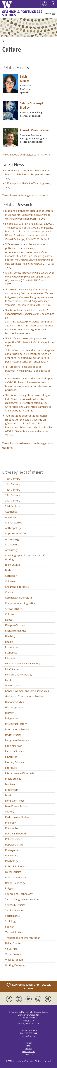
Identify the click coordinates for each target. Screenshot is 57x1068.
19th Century (12, 495)
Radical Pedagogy (15, 883)
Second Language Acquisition (22, 899)
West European (14, 959)
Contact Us (28, 1054)
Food (8, 680)
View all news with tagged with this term (25, 195)
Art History (11, 550)
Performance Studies (17, 817)
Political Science (14, 839)
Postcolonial (12, 855)
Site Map (28, 1048)
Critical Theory (13, 608)
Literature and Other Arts (19, 773)
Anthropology (13, 528)
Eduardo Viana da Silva (34, 130)
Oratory (9, 811)
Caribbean (11, 575)
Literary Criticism (14, 762)
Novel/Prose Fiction (16, 806)
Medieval (10, 784)
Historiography (14, 707)
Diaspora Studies (15, 625)
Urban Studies (13, 943)
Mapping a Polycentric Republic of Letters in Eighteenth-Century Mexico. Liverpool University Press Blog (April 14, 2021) (29, 214)
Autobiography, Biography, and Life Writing (25, 557)
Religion (9, 888)
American (10, 517)
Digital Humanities (15, 630)
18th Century (12, 489)
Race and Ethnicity (15, 877)
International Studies (17, 729)
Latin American (13, 745)
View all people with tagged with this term (26, 154)
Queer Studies (13, 872)
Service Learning (14, 910)
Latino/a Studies (14, 751)
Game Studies (13, 685)
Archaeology (12, 539)
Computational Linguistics (20, 603)
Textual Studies (14, 932)
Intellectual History (16, 723)
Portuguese (12, 850)
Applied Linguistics (15, 533)
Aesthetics (11, 511)
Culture (9, 614)
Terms (28, 1046)
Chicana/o (11, 581)
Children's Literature (17, 586)
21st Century (12, 506)
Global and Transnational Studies (24, 696)
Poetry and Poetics (15, 833)
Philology (10, 822)
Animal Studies (13, 522)
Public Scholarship (15, 866)
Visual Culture (13, 954)
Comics (9, 592)
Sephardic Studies (15, 905)
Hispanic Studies (14, 702)
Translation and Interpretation (22, 937)
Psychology (11, 861)
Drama (9, 641)
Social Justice (12, 916)
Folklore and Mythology (18, 674)
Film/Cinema (12, 669)
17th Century (12, 484)
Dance (8, 619)
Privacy (29, 1043)
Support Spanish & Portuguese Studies (29, 986)
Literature (11, 767)
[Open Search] (53, 4)
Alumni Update (28, 1051)
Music (8, 795)
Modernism (11, 789)
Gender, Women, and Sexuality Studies (27, 691)
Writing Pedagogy (15, 965)
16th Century (12, 478)
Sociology (10, 921)
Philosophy (11, 828)
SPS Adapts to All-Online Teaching (24, 183)
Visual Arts (11, 948)
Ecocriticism (11, 647)
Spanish (9, 926)
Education (10, 658)
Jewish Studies (13, 735)
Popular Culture (14, 844)
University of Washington (23, 1061)
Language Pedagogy (17, 740)
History (9, 713)
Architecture (12, 544)
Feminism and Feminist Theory (22, 663)
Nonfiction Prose (14, 800)
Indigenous (11, 718)
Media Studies (13, 778)
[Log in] (44, 4)
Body (8, 570)
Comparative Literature (18, 597)
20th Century (12, 500)
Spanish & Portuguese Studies (22, 13)
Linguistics (11, 757)
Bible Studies (12, 565)
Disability (10, 636)
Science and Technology (19, 894)
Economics (11, 652)
